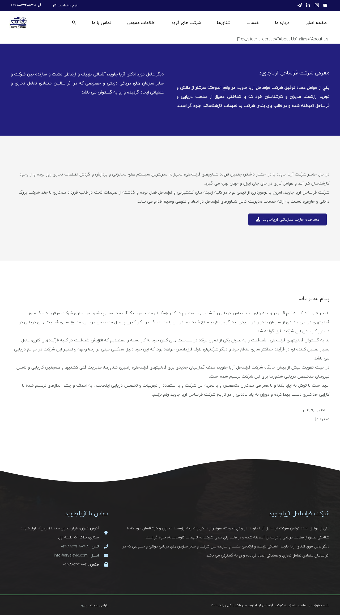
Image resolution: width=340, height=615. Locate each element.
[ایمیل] (325, 5)
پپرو (84, 605)
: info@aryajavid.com (76, 555)
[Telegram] (299, 5)
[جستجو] (74, 23)
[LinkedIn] (308, 5)
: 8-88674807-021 (80, 546)
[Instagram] (316, 5)
